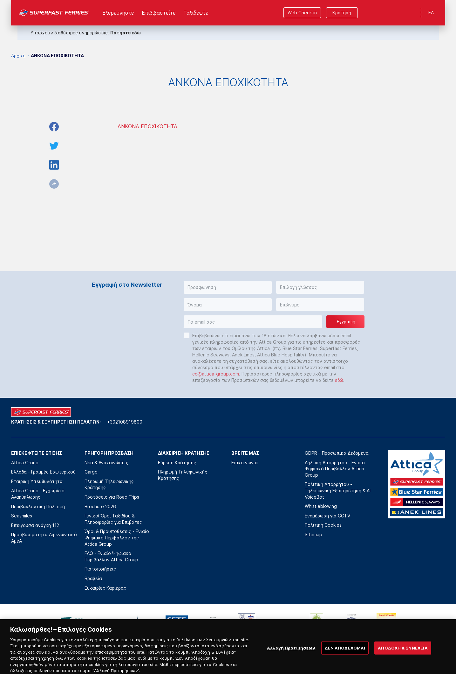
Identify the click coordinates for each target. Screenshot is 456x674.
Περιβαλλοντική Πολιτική (38, 506)
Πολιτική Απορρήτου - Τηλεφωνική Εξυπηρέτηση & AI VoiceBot (338, 490)
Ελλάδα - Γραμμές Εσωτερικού (43, 471)
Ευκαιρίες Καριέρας (105, 588)
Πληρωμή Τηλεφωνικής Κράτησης (109, 484)
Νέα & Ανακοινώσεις (106, 462)
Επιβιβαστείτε (159, 13)
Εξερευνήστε (118, 13)
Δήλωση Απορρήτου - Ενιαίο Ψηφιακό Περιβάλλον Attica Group (335, 469)
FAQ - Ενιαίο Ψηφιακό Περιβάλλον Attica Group (111, 556)
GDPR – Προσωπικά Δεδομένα (337, 453)
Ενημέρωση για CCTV (327, 515)
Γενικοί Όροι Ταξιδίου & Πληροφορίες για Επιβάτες (113, 519)
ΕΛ (431, 12)
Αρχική (18, 55)
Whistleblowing (321, 506)
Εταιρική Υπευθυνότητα (37, 481)
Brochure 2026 (100, 506)
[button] (228, 287)
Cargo (91, 471)
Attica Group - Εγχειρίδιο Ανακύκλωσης (38, 494)
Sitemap (313, 534)
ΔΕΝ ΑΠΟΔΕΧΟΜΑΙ (345, 662)
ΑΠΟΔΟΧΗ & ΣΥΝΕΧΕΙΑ (402, 662)
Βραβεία (93, 578)
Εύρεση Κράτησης (177, 462)
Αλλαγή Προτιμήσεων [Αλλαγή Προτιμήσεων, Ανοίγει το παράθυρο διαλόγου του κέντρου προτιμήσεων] (291, 662)
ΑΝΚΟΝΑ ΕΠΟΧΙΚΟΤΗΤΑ (147, 126)
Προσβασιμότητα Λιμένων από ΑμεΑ (44, 538)
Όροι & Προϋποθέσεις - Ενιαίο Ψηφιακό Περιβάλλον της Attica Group (117, 537)
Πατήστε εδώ (125, 32)
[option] (72, 622)
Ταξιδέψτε (195, 13)
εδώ (339, 380)
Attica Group (24, 462)
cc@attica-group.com (215, 373)
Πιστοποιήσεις (100, 569)
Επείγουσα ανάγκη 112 (35, 525)
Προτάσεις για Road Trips (112, 497)
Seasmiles (21, 515)
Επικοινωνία (244, 462)
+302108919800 (124, 422)
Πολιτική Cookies (323, 525)
